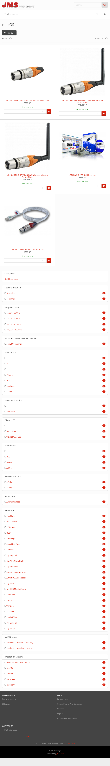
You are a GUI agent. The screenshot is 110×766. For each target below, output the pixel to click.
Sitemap (60, 709)
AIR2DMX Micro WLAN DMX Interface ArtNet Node (27, 100)
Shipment (6, 704)
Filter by (9, 32)
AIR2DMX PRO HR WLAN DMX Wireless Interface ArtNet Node (82, 101)
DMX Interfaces (11, 279)
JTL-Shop (60, 753)
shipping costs (69, 743)
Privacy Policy (62, 699)
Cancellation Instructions (67, 718)
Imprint (60, 713)
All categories (11, 14)
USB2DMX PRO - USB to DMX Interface (27, 249)
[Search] (88, 4)
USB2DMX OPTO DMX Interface (82, 175)
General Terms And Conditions (69, 704)
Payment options (9, 699)
